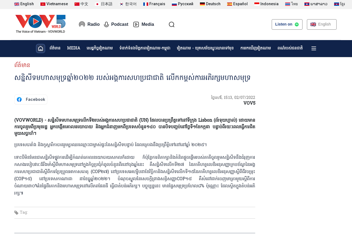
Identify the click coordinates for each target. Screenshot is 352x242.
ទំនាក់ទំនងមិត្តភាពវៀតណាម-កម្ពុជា (144, 48)
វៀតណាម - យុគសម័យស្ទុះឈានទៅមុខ (205, 48)
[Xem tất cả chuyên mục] (313, 48)
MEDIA (73, 48)
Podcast (116, 24)
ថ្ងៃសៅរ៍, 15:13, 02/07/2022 (233, 98)
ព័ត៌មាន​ (55, 48)
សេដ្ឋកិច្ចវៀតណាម (100, 48)
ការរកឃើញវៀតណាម (255, 48)
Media (143, 24)
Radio (89, 24)
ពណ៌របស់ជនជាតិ (290, 48)
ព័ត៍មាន (22, 66)
